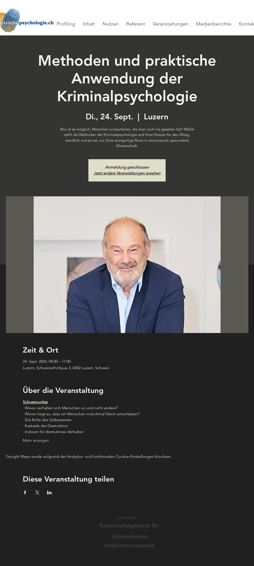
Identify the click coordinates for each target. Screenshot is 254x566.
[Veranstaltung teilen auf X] (37, 492)
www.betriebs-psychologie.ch (138, 555)
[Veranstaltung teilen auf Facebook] (25, 492)
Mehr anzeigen (36, 440)
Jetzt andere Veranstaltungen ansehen (127, 173)
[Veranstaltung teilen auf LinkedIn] (49, 492)
